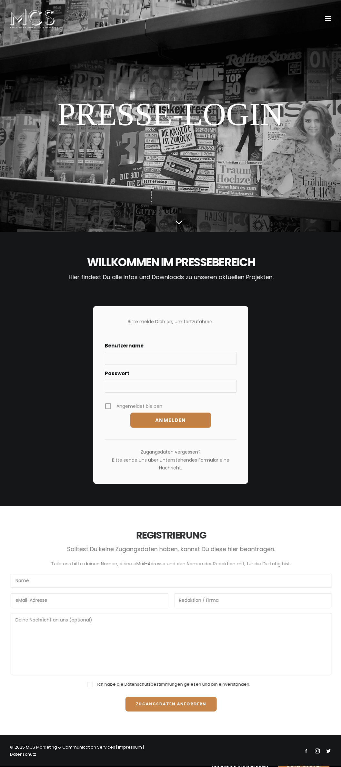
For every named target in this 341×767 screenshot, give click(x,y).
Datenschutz (23, 754)
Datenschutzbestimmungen (160, 684)
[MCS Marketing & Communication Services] (32, 18)
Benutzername (124, 352)
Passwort (117, 380)
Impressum (130, 747)
